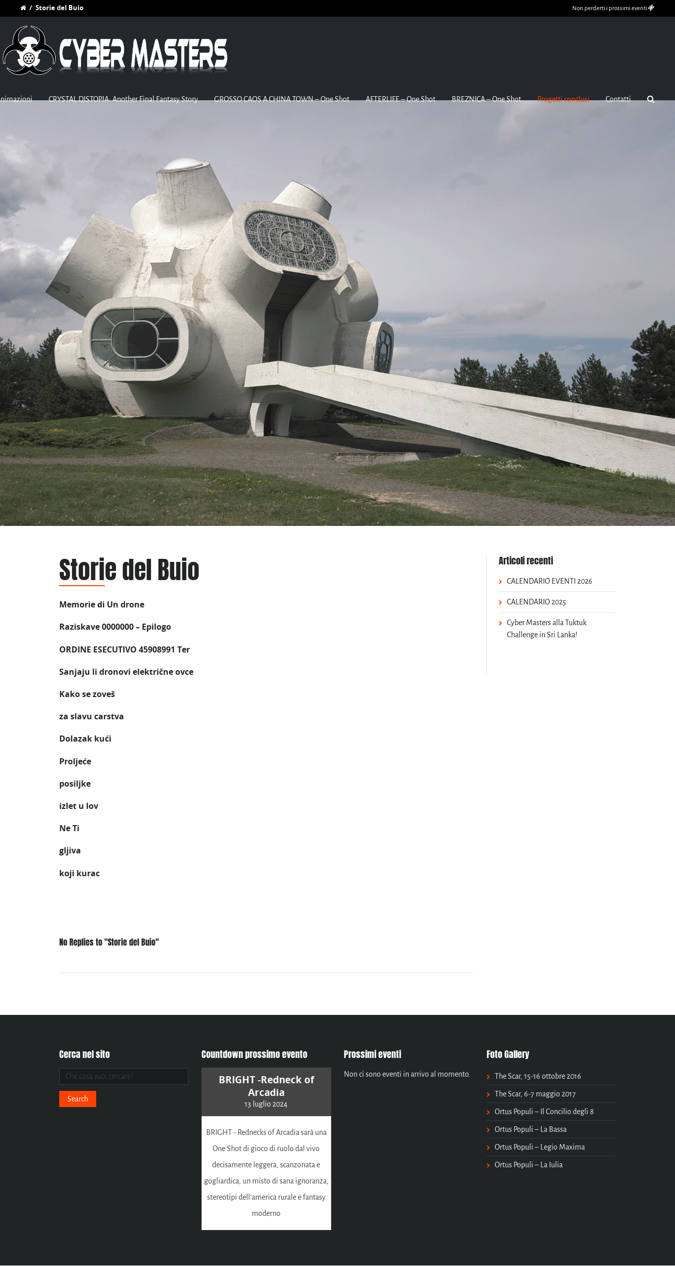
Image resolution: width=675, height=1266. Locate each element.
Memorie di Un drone (101, 604)
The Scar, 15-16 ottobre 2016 (538, 1076)
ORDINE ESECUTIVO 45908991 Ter (124, 649)
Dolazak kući (85, 738)
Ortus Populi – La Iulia (529, 1165)
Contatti (618, 99)
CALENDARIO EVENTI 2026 (549, 581)
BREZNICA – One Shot (486, 99)
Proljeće (75, 761)
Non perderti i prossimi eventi (613, 8)
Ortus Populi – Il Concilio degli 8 (544, 1112)
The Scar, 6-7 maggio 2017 (535, 1094)
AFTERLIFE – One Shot (400, 99)
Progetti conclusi (563, 99)
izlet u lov (78, 805)
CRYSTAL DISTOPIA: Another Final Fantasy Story (123, 99)
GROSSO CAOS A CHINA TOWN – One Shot (281, 99)
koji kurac (79, 873)
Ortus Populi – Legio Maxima (540, 1147)
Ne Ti (69, 828)
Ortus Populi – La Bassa (531, 1129)
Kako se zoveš (87, 694)
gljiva (70, 850)
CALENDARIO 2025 (536, 602)
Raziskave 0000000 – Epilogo (115, 626)
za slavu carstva (91, 716)
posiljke (75, 783)
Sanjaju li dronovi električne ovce (126, 671)
